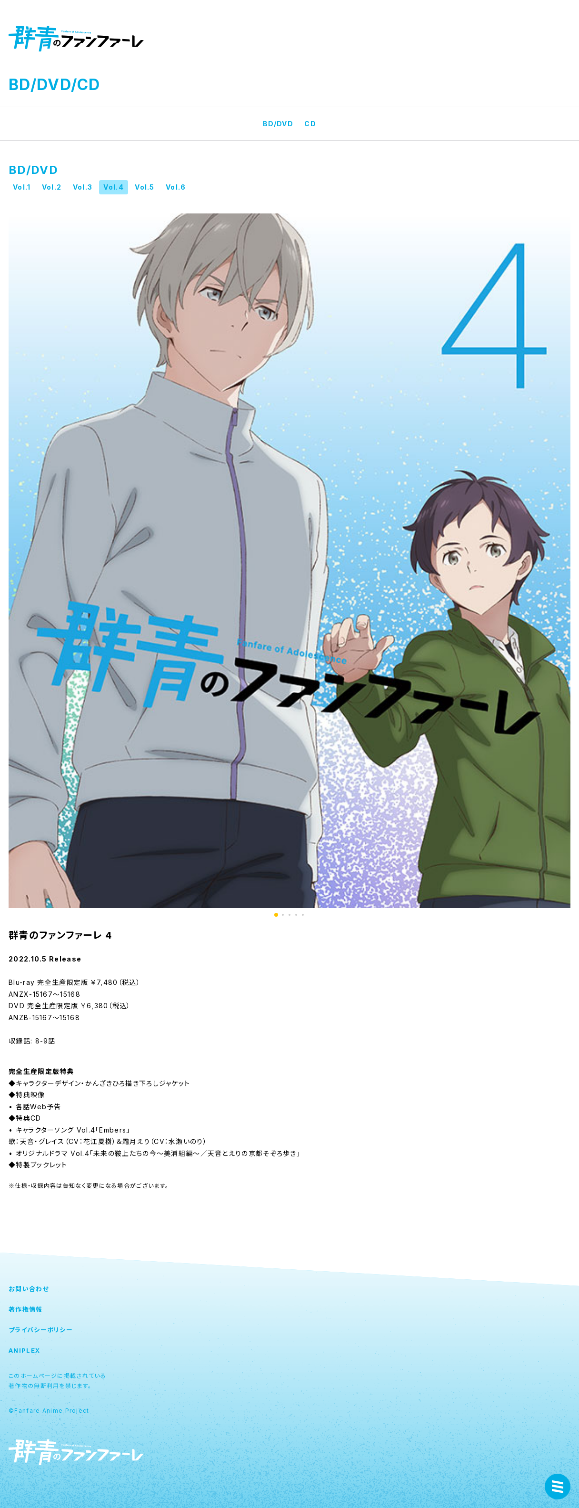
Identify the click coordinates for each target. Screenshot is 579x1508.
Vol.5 (145, 187)
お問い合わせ (29, 1289)
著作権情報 (26, 1309)
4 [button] (296, 915)
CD (310, 124)
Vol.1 (22, 187)
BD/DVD (278, 124)
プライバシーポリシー (41, 1330)
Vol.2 (52, 187)
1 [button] (276, 915)
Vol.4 (113, 187)
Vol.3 (83, 187)
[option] (289, 560)
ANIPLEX (24, 1350)
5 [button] (303, 915)
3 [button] (289, 915)
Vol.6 (176, 187)
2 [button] (283, 915)
